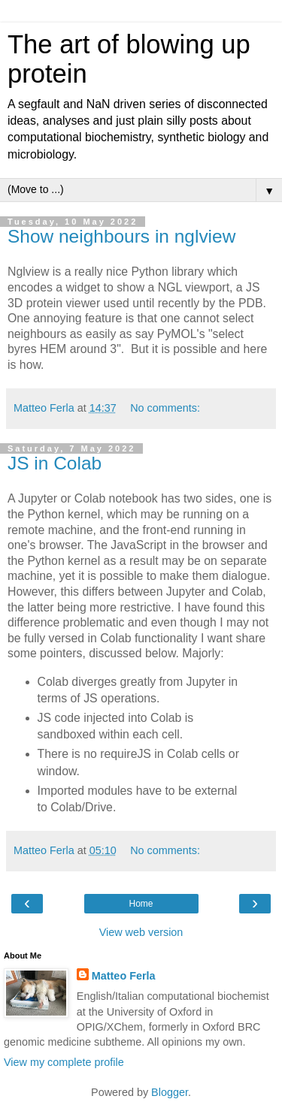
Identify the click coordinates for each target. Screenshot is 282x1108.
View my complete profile (64, 1062)
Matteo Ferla (124, 976)
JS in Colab (55, 463)
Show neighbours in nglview (121, 236)
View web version (141, 932)
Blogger (169, 1092)
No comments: (165, 408)
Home (141, 903)
